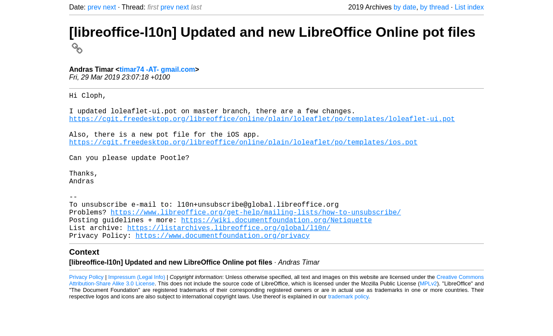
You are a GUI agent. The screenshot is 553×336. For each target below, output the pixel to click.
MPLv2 (428, 316)
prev (94, 7)
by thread (434, 7)
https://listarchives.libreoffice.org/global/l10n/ (228, 258)
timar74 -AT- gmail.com (157, 69)
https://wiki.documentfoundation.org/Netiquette (276, 249)
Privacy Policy (86, 310)
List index (469, 7)
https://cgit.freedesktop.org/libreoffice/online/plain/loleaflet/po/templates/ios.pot (243, 154)
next (109, 7)
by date (405, 7)
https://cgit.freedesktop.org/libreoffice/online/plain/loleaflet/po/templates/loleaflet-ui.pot (262, 125)
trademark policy (348, 329)
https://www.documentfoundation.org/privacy (223, 268)
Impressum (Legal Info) (136, 310)
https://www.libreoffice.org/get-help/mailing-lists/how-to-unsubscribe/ (256, 239)
